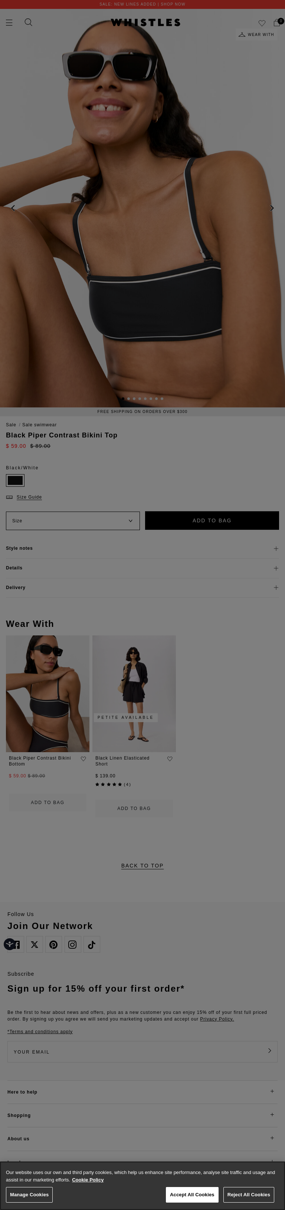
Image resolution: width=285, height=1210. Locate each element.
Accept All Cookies (192, 1194)
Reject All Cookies (248, 1194)
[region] (142, 1185)
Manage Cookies (29, 1194)
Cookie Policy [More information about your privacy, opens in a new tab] (88, 1180)
